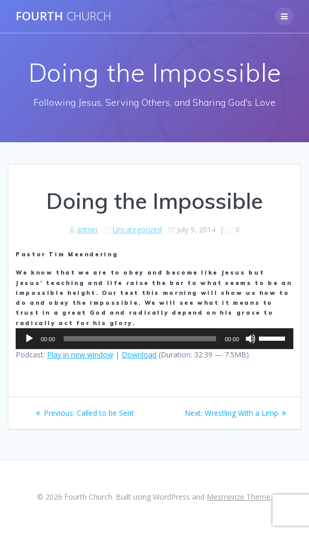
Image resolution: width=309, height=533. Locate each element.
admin (87, 229)
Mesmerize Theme (238, 497)
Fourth (63, 16)
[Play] (29, 338)
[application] (154, 338)
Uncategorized (137, 229)
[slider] (140, 338)
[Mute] (250, 338)
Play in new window (80, 355)
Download (139, 355)
